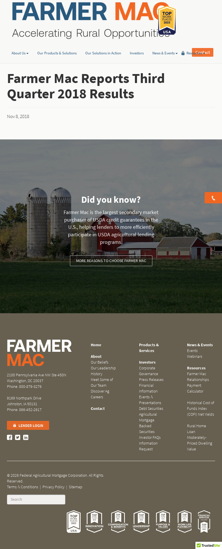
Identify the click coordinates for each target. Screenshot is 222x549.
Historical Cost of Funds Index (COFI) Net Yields (200, 408)
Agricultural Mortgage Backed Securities (148, 423)
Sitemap (75, 487)
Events (192, 350)
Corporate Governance (148, 371)
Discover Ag (100, 391)
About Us (20, 44)
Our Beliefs (99, 362)
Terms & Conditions (22, 487)
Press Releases (151, 379)
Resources (195, 44)
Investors (137, 44)
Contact (202, 20)
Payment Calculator (195, 388)
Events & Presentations (150, 400)
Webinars (194, 356)
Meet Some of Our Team (102, 382)
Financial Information (148, 388)
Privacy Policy (53, 487)
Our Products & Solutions (57, 44)
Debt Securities (151, 408)
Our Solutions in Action (103, 44)
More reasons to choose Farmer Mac (111, 261)
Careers (97, 397)
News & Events (165, 44)
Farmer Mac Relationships (198, 376)
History (96, 374)
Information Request (148, 446)
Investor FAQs (150, 437)
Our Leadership (103, 368)
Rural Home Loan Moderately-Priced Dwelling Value (199, 437)
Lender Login (28, 425)
